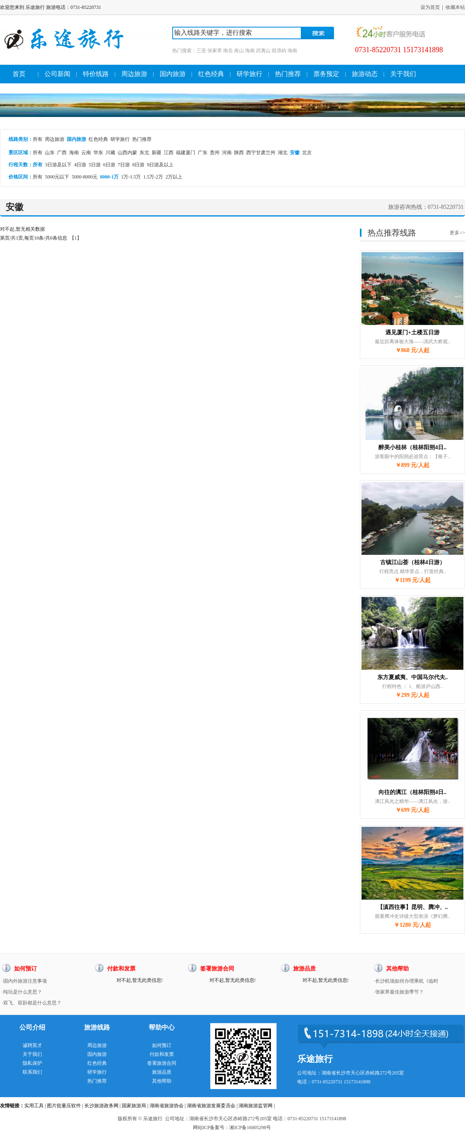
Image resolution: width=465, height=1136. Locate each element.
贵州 (215, 152)
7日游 (124, 165)
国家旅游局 (134, 1105)
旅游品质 (161, 1072)
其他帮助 (161, 1081)
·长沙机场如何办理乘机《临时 (406, 981)
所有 (37, 139)
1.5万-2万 (153, 177)
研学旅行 (249, 73)
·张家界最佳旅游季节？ (399, 992)
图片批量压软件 (64, 1105)
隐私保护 (32, 1063)
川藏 (110, 152)
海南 (74, 152)
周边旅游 (134, 73)
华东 (98, 152)
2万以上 (173, 177)
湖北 (282, 152)
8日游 (138, 165)
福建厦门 (185, 152)
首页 (19, 73)
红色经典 (211, 73)
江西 (168, 152)
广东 (202, 152)
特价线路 (96, 73)
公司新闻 (57, 73)
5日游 (95, 165)
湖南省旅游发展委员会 (211, 1105)
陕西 (239, 152)
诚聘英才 (32, 1045)
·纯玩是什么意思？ (22, 992)
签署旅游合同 (161, 1063)
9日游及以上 (160, 165)
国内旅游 (173, 73)
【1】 (76, 238)
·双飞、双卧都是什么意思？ (31, 1003)
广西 (62, 152)
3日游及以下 (58, 165)
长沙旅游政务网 (101, 1105)
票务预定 (326, 73)
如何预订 (161, 1045)
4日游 (80, 165)
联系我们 (32, 1072)
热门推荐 (288, 73)
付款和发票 (162, 1054)
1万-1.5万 (131, 177)
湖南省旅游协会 (167, 1105)
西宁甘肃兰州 (260, 152)
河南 (227, 152)
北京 (307, 152)
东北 (144, 152)
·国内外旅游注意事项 (24, 981)
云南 (86, 152)
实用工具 (34, 1105)
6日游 (109, 165)
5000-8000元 (84, 177)
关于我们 (403, 73)
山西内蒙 (127, 152)
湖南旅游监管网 (256, 1105)
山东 (50, 152)
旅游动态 (365, 73)
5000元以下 (57, 177)
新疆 (156, 152)
